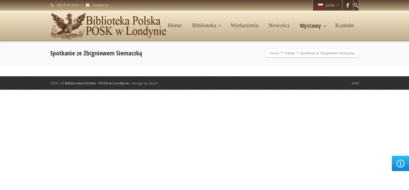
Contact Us (97, 5)
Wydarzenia (244, 25)
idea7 (153, 83)
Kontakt (344, 25)
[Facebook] (347, 5)
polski (328, 5)
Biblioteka (207, 25)
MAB (355, 83)
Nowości (279, 25)
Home (175, 25)
